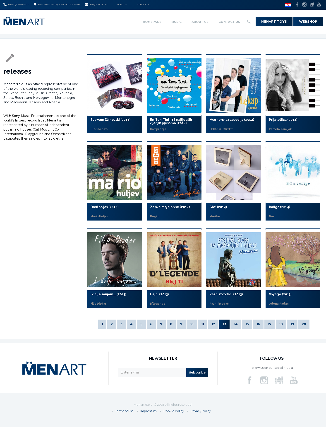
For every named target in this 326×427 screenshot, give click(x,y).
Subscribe (197, 372)
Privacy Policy (201, 411)
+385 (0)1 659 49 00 (15, 4)
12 (213, 324)
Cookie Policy (173, 411)
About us (122, 4)
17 (269, 324)
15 (247, 324)
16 (258, 324)
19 (292, 324)
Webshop (308, 21)
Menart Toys (274, 21)
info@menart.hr (96, 4)
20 (304, 324)
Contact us (143, 4)
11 (202, 324)
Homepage (152, 22)
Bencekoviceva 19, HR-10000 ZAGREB (57, 4)
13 (224, 324)
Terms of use (124, 411)
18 (281, 324)
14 (236, 324)
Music (176, 22)
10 (192, 324)
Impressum (148, 411)
